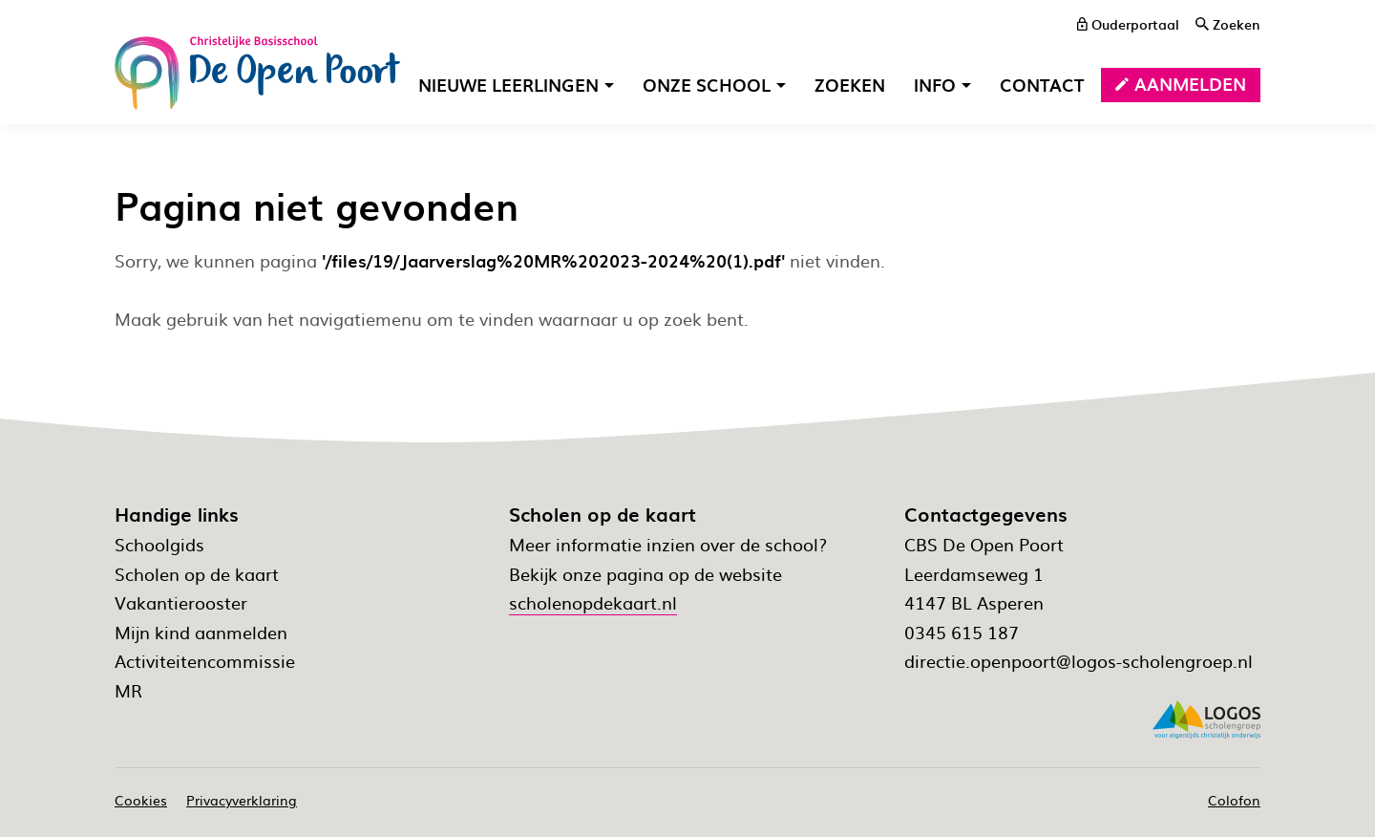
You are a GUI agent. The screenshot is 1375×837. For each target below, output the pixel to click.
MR (128, 690)
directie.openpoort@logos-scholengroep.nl (1078, 661)
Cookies (141, 799)
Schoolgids (159, 544)
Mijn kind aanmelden (201, 632)
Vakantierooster (181, 602)
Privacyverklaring (241, 799)
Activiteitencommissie (205, 661)
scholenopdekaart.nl (593, 602)
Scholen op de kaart (197, 574)
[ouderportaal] (1128, 23)
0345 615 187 (961, 632)
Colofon (1234, 799)
